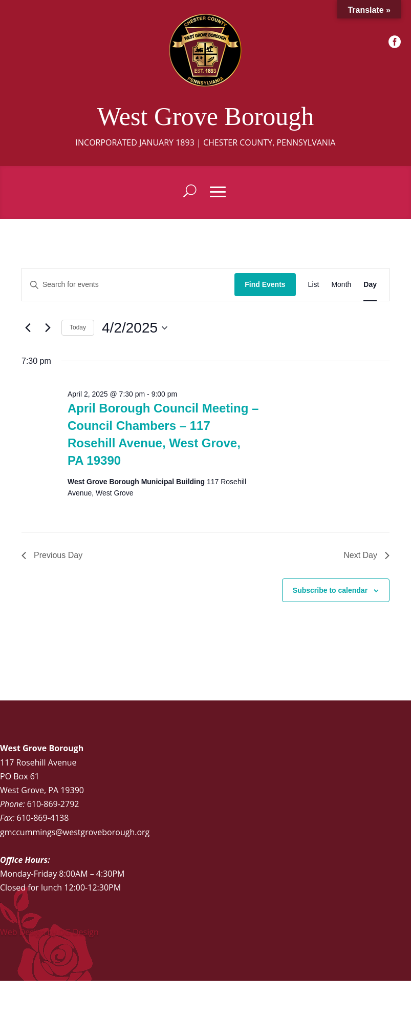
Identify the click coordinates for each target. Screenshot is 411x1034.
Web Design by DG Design (49, 932)
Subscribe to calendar (330, 590)
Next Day (366, 555)
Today (78, 327)
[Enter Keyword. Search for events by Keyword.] (128, 284)
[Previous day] (27, 328)
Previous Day (51, 555)
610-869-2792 (53, 804)
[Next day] (47, 328)
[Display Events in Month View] (341, 284)
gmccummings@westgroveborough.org (74, 832)
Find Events (265, 284)
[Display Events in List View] (313, 284)
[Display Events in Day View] (370, 284)
